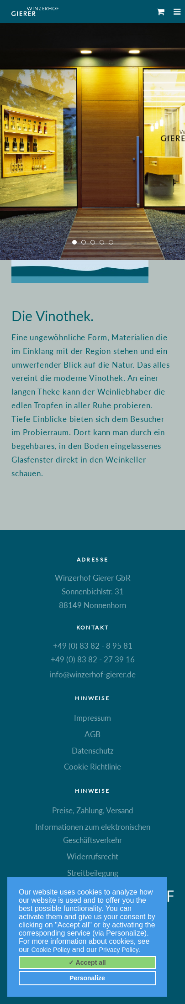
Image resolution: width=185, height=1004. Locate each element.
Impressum (92, 718)
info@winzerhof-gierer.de (93, 674)
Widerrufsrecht (92, 856)
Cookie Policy (51, 949)
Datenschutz (93, 750)
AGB (92, 734)
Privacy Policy (119, 949)
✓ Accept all (87, 962)
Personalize (87, 978)
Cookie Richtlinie (92, 766)
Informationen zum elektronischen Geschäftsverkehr (92, 833)
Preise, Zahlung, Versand (92, 810)
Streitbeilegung (92, 873)
